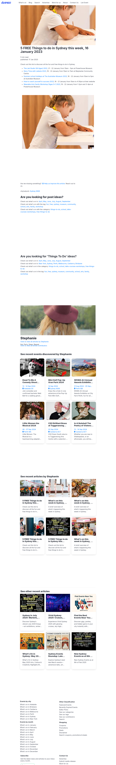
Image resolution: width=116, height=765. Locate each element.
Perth (55, 264)
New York (42, 264)
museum (63, 204)
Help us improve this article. (54, 184)
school (22, 207)
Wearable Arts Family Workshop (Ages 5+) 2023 (42, 84)
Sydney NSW (35, 191)
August (58, 201)
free (51, 204)
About (65, 3)
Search (37, 3)
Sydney (50, 264)
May (44, 201)
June (49, 201)
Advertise (45, 3)
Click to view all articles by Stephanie (34, 342)
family (32, 207)
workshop (39, 207)
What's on (22, 3)
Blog (30, 3)
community (71, 204)
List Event (84, 3)
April (40, 201)
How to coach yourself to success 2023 (39, 81)
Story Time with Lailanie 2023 (35, 71)
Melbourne (62, 264)
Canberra (71, 264)
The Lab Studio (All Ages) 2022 (35, 68)
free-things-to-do (43, 212)
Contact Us (74, 3)
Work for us (56, 3)
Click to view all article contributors (33, 346)
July (53, 201)
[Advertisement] (9, 17)
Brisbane (78, 264)
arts (27, 207)
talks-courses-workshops (75, 266)
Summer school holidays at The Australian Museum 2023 (45, 76)
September (66, 201)
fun (47, 204)
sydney (56, 204)
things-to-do (55, 209)
